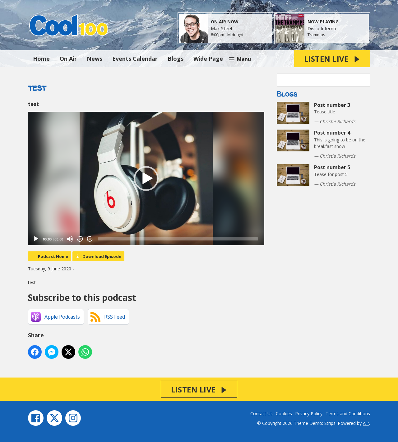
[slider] (178, 238)
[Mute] (70, 239)
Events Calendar (135, 58)
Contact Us (261, 413)
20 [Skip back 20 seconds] (80, 238)
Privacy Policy (308, 413)
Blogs (175, 58)
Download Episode (101, 256)
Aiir (366, 423)
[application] (146, 178)
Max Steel (221, 28)
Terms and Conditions (348, 413)
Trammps (316, 34)
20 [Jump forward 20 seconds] (90, 238)
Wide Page (208, 58)
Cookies (284, 413)
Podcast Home (53, 256)
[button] (146, 178)
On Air (68, 58)
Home (41, 58)
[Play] (36, 239)
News (94, 58)
